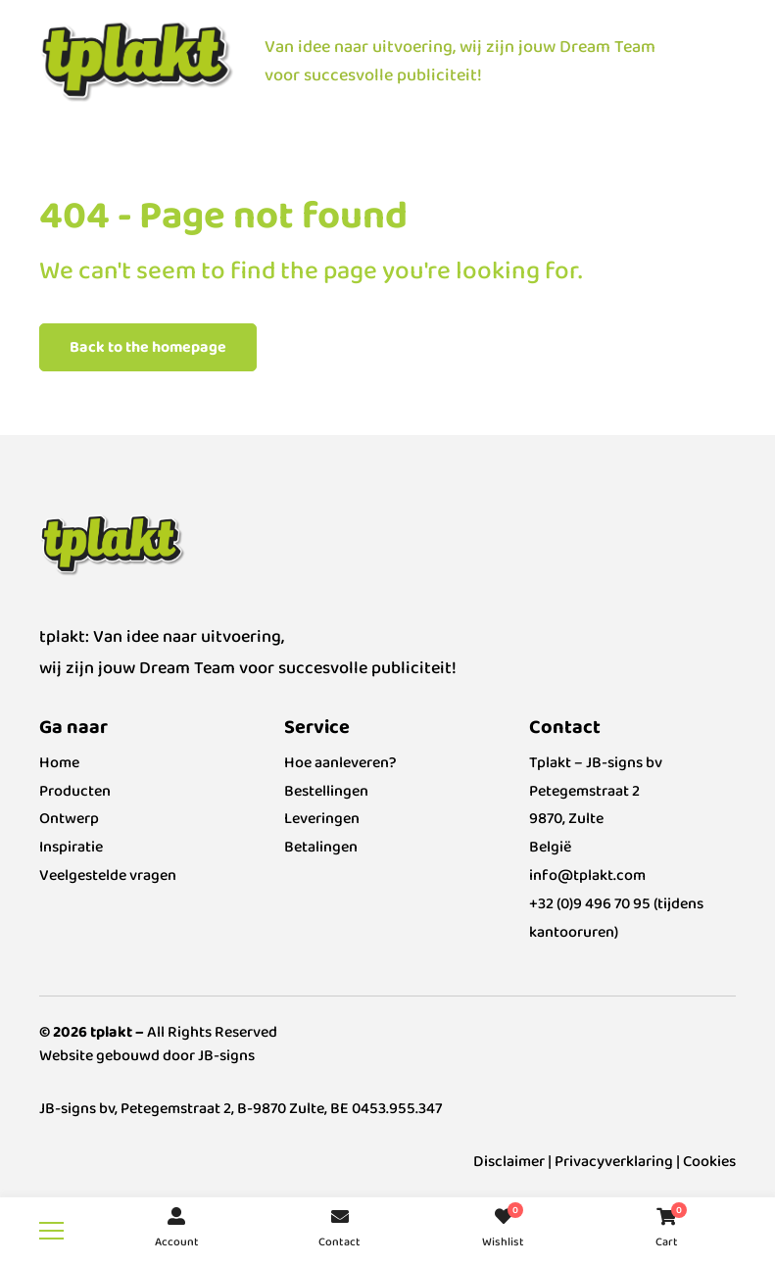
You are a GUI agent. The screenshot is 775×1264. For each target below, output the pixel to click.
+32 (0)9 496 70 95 (590, 904)
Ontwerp (69, 818)
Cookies (709, 1161)
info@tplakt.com (587, 875)
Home (59, 763)
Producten (75, 791)
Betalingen (321, 847)
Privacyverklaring (614, 1161)
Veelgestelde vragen (107, 875)
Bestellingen (326, 791)
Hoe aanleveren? (340, 763)
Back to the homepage (148, 347)
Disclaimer (509, 1161)
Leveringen (322, 818)
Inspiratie (71, 847)
